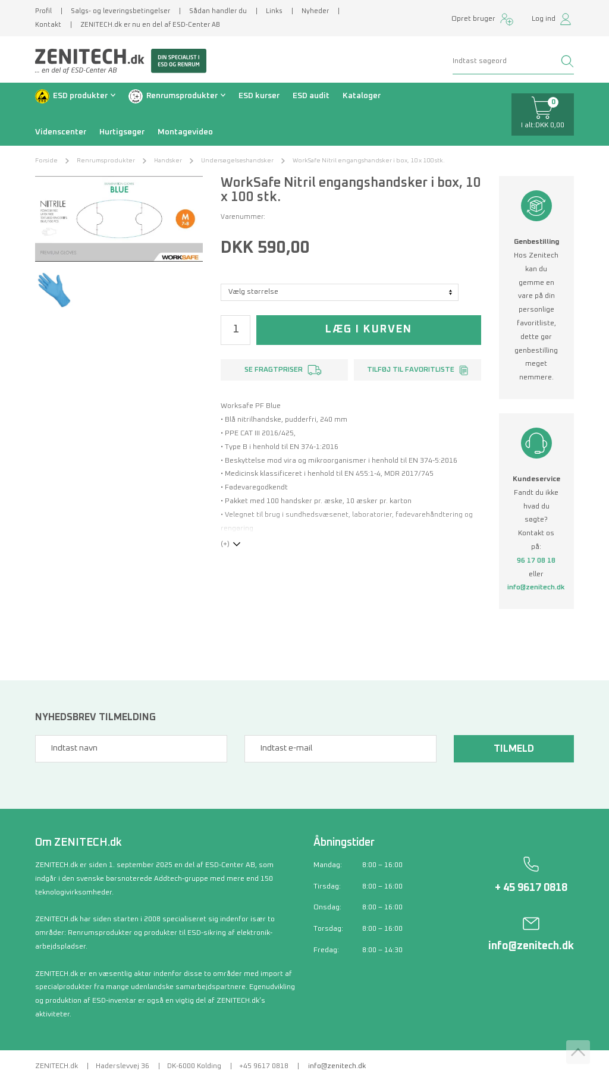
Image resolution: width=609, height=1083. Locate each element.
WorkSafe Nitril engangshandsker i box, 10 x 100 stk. (369, 161)
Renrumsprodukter (182, 96)
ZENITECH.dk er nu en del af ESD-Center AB (150, 24)
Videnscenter (60, 132)
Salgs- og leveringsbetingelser (120, 11)
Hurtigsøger (122, 132)
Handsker (168, 161)
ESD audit (311, 96)
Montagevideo (185, 132)
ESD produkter (80, 96)
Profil (43, 11)
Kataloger (362, 96)
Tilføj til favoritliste (410, 369)
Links (274, 11)
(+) (225, 544)
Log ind (543, 19)
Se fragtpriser (273, 369)
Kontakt (48, 24)
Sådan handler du (218, 11)
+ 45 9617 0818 (531, 888)
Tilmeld (514, 749)
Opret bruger (473, 19)
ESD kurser (259, 96)
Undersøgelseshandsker (237, 161)
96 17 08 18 (536, 560)
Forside (46, 161)
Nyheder (315, 11)
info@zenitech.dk (536, 587)
